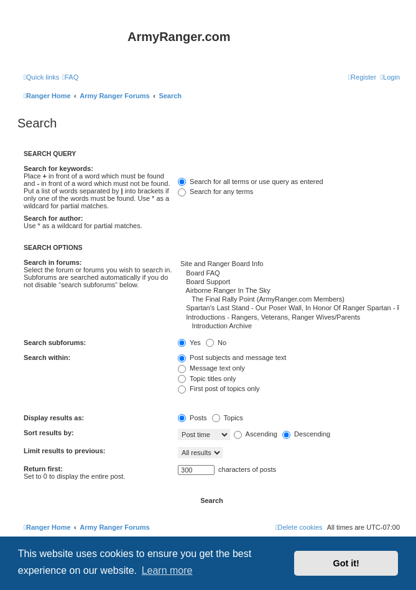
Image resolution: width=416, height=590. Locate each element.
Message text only (211, 368)
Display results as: (54, 418)
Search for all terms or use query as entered (250, 181)
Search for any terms (215, 191)
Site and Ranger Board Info (289, 264)
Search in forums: (53, 262)
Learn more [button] (167, 570)
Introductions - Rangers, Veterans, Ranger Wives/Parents (289, 317)
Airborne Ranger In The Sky (289, 291)
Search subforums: (55, 342)
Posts (192, 418)
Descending (306, 434)
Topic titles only (207, 378)
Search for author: (53, 218)
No (216, 342)
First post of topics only (219, 388)
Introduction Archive (289, 326)
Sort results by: (49, 432)
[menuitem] (70, 77)
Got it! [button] (346, 563)
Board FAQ (289, 273)
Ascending (255, 434)
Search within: (47, 357)
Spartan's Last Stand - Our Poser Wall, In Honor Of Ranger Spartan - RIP (289, 308)
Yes (189, 342)
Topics (227, 418)
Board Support (289, 282)
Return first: (43, 468)
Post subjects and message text (232, 357)
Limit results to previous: (64, 450)
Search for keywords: (58, 168)
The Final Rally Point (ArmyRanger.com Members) (289, 299)
